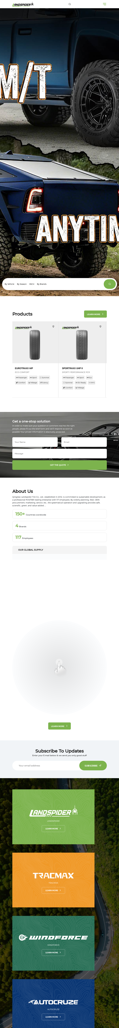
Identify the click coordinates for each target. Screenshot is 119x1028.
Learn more (53, 828)
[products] (110, 284)
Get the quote (60, 465)
